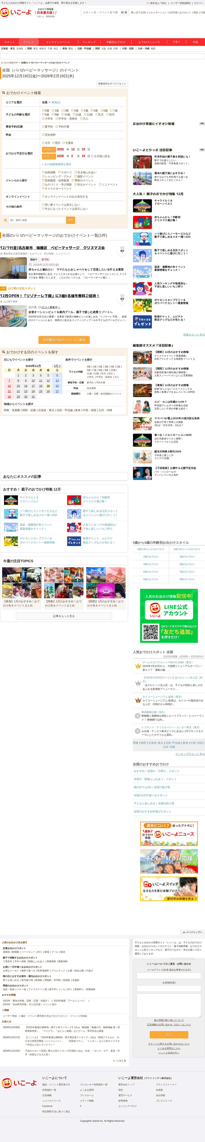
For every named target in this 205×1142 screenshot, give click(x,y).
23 (25, 391)
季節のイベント (84, 180)
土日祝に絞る (102, 156)
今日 (47, 142)
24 (33, 391)
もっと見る (118, 1061)
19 (48, 385)
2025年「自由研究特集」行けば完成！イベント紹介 (30, 1004)
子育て (176, 42)
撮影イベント (85, 176)
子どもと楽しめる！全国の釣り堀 (154, 803)
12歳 (90, 114)
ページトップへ (192, 932)
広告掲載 (47, 1095)
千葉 (50, 48)
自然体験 (50, 172)
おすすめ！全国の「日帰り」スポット (157, 771)
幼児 (112, 114)
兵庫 (115, 48)
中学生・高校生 (68, 118)
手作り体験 (20, 961)
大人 (85, 118)
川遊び (89, 970)
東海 (64, 48)
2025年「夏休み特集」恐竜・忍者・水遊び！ (26, 1000)
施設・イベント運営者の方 (56, 1084)
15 (18, 385)
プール (54, 952)
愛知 (70, 48)
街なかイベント (86, 184)
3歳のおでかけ (187, 556)
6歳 (105, 110)
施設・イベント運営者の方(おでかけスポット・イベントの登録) (54, 1016)
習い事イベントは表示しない (62, 204)
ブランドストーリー (166, 1084)
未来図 (159, 1090)
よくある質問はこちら (169, 1048)
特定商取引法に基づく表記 (56, 1111)
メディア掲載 (87, 1100)
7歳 (115, 110)
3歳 (76, 110)
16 (25, 385)
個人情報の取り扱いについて (169, 1020)
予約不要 (64, 126)
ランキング (89, 42)
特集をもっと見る (194, 334)
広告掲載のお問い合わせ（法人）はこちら (169, 1024)
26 (48, 391)
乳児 (101, 114)
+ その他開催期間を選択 (56, 164)
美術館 (66, 980)
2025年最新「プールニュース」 (70, 1000)
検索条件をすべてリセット (112, 83)
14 (9, 385)
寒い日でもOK (138, 12)
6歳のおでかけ (150, 571)
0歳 (47, 110)
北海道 (19, 48)
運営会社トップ (126, 1084)
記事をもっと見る (64, 616)
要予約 (49, 126)
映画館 (38, 980)
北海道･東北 (155, 742)
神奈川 (42, 48)
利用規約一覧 (49, 1090)
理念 (120, 1090)
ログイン (198, 3)
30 (25, 396)
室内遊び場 (27, 980)
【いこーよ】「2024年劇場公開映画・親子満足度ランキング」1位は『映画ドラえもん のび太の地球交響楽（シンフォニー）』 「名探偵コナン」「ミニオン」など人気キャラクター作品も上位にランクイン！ (72, 1041)
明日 (57, 142)
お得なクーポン (11, 970)
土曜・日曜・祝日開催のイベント (104, 393)
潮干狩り (53, 989)
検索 (70, 220)
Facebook (47, 1106)
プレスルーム (87, 1095)
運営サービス (125, 1095)
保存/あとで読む (157, 3)
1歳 (57, 110)
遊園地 (6, 952)
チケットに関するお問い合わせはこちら (169, 1044)
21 (9, 391)
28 (9, 396)
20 (57, 385)
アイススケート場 (37, 989)
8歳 (47, 114)
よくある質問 (87, 1090)
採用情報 (123, 1100)
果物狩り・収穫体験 (84, 989)
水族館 (75, 980)
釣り (40, 952)
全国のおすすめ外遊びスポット (153, 811)
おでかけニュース (149, 42)
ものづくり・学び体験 (58, 184)
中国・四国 (128, 48)
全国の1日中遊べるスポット (151, 795)
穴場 (202, 12)
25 (40, 391)
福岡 (153, 48)
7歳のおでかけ (187, 571)
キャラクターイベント (58, 188)
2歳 (66, 110)
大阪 (103, 48)
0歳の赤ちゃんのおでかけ (150, 549)
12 (48, 380)
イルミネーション (157, 12)
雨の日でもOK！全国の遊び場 (152, 787)
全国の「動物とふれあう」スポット (155, 779)
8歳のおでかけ (150, 579)
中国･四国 (196, 742)
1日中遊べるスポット (180, 12)
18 (40, 385)
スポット (9, 42)
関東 (29, 48)
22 (18, 391)
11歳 (78, 114)
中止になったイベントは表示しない (66, 208)
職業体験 (63, 961)
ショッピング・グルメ (58, 176)
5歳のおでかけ (187, 564)
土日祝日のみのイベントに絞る (64, 340)
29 (18, 396)
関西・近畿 (29, 410)
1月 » (57, 365)
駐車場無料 (43, 970)
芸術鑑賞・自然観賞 (57, 180)
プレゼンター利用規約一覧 (94, 1084)
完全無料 (50, 134)
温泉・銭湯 (8, 989)
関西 (97, 48)
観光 (63, 952)
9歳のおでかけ (187, 579)
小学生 (49, 118)
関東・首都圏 (12, 410)
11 (40, 380)
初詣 (195, 12)
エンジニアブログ (127, 1106)
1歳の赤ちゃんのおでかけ (187, 549)
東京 (35, 48)
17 (33, 385)
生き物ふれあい (87, 172)
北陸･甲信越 (173, 742)
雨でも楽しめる (11, 980)
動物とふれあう (36, 961)
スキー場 (21, 989)
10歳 (67, 114)
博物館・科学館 (52, 980)
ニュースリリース (51, 1100)
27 (57, 391)
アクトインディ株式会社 (158, 1078)
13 (57, 380)
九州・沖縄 (143, 48)
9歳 (57, 114)
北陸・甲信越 (84, 48)
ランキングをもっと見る (190, 754)
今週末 (69, 142)
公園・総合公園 (76, 970)
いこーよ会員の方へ (169, 1052)
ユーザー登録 (10, 1016)
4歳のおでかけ (150, 564)
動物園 (15, 952)
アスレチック (58, 970)
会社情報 (160, 1095)
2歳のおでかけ (150, 556)
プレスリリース (164, 1100)
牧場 (46, 952)
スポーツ (66, 172)
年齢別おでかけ (115, 42)
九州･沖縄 (169, 746)
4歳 (86, 110)
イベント (28, 42)
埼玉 (56, 48)
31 (33, 396)
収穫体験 (51, 961)
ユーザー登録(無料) (181, 3)
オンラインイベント (58, 42)
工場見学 (7, 961)
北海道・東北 (8, 48)
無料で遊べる (28, 970)
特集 (195, 42)
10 (33, 380)
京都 (109, 48)
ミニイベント (110, 184)
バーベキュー (28, 952)
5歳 (96, 110)
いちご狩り (66, 989)
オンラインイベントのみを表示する (66, 196)
